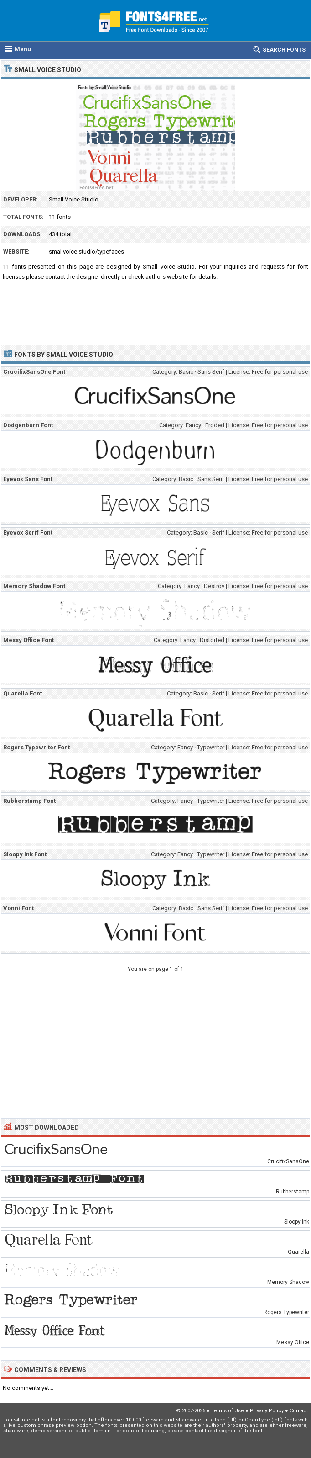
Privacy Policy (267, 1411)
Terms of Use (227, 1411)
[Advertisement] (155, 311)
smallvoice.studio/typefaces (86, 251)
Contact (299, 1411)
